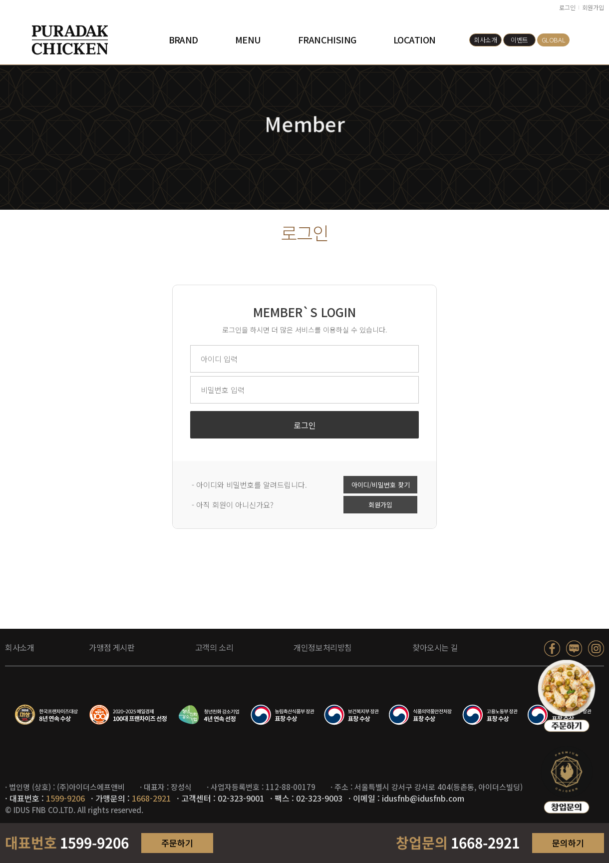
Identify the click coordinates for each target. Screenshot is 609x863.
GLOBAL (554, 39)
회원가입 (593, 7)
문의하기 (568, 843)
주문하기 (177, 843)
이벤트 (519, 39)
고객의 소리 (214, 647)
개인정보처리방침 (323, 647)
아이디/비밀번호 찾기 (380, 486)
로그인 (567, 7)
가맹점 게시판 (111, 647)
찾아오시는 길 (435, 647)
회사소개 (485, 39)
